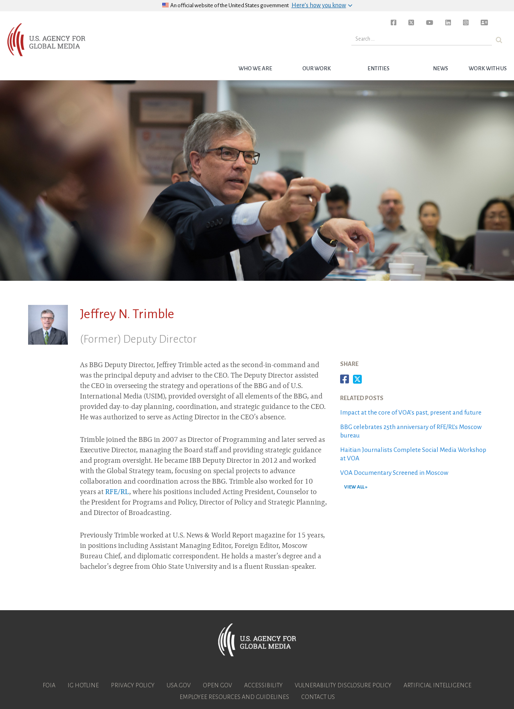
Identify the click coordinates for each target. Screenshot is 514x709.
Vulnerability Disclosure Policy (343, 685)
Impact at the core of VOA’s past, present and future (410, 412)
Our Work (316, 68)
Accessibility (263, 685)
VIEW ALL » (355, 487)
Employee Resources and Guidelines (234, 697)
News (440, 68)
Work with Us (488, 68)
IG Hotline (83, 685)
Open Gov (217, 685)
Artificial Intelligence (437, 685)
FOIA (49, 685)
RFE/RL (117, 492)
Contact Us (318, 697)
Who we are (255, 68)
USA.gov (179, 685)
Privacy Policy (133, 685)
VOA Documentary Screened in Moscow (394, 472)
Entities (378, 68)
